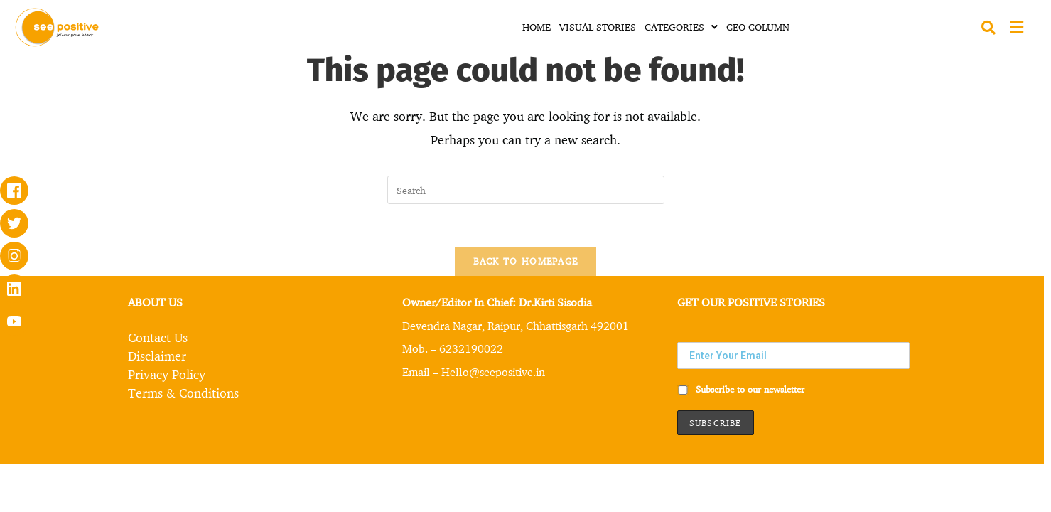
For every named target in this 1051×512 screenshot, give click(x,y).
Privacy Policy (166, 374)
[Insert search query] (525, 190)
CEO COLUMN (757, 27)
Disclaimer (157, 355)
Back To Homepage (525, 261)
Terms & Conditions (183, 392)
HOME (536, 27)
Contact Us (158, 337)
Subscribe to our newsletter (740, 389)
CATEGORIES (681, 27)
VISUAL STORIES (597, 27)
